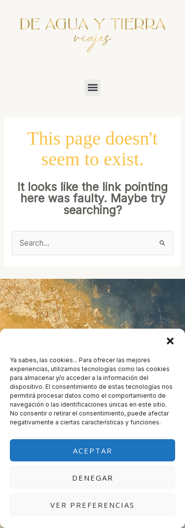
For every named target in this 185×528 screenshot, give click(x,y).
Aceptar (92, 450)
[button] (170, 341)
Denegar (92, 478)
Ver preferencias (92, 505)
